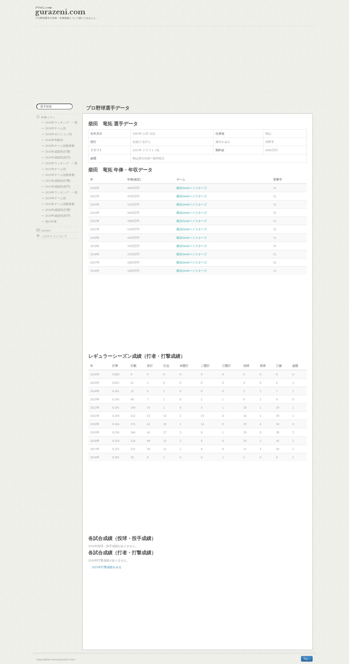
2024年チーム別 (55, 198)
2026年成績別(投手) (58, 157)
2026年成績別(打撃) (58, 151)
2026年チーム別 (55, 128)
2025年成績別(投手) (58, 186)
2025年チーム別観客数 (60, 175)
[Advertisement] (174, 65)
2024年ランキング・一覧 (61, 192)
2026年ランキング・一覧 (61, 122)
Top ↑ (306, 658)
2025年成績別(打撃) (58, 180)
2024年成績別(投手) (58, 215)
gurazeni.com (60, 12)
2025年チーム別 (55, 169)
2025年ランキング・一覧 (61, 163)
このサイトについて (54, 236)
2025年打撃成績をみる (106, 567)
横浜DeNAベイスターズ (191, 188)
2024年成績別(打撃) (58, 210)
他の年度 (51, 221)
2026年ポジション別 (58, 134)
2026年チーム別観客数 (60, 146)
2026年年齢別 (54, 140)
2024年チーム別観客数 (60, 204)
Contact (45, 230)
